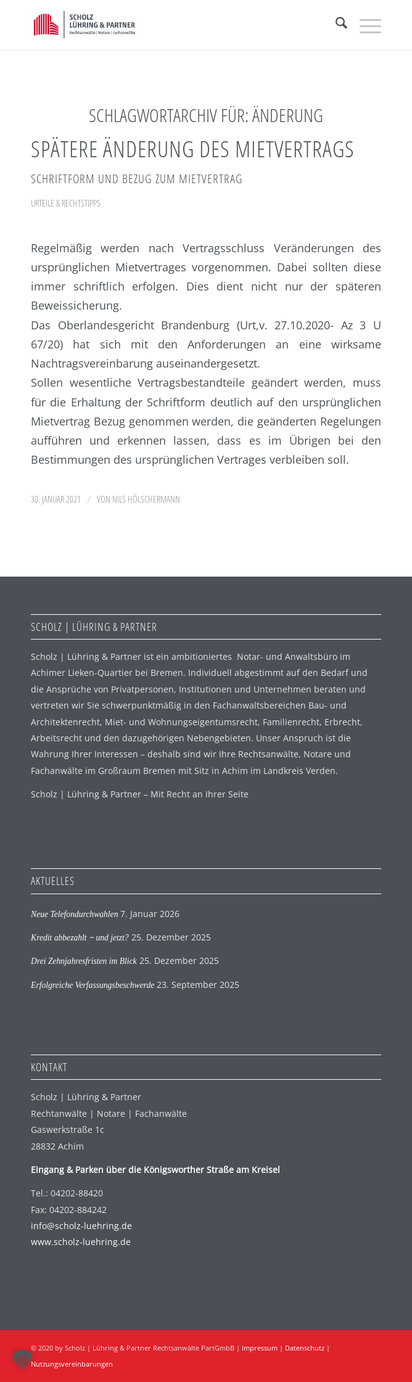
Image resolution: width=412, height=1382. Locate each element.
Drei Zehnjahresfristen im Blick (84, 961)
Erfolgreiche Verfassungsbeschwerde (92, 985)
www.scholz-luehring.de (81, 1242)
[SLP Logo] (171, 24)
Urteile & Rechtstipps (66, 203)
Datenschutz (304, 1347)
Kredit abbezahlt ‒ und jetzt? (80, 937)
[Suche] (335, 24)
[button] (22, 1360)
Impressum (260, 1347)
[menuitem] (335, 24)
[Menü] (364, 24)
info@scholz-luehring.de (81, 1226)
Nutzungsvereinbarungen (72, 1363)
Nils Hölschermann (146, 499)
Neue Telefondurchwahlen (74, 914)
